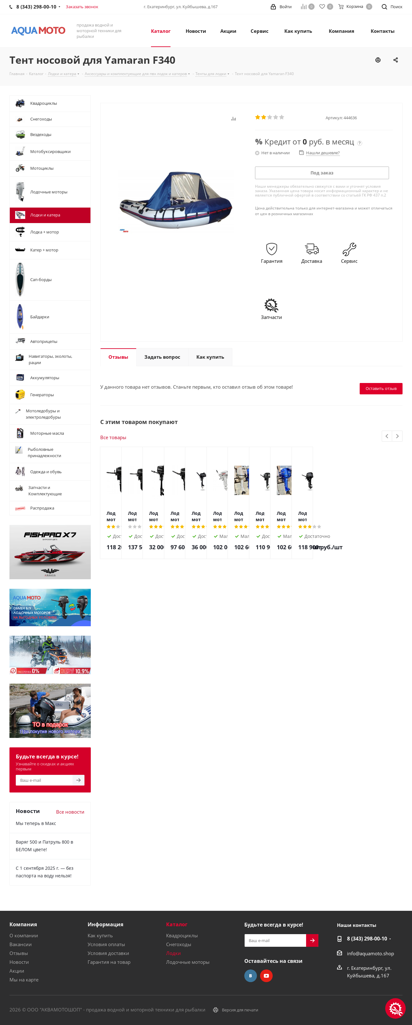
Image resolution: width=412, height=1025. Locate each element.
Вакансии (20, 944)
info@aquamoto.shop (370, 953)
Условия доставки (108, 953)
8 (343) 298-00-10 (367, 938)
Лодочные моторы (188, 962)
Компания (23, 924)
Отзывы (18, 953)
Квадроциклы (182, 935)
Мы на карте (23, 979)
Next (397, 436)
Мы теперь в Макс (36, 823)
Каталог (177, 924)
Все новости (70, 812)
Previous (387, 436)
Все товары (113, 437)
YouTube (266, 975)
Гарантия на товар (109, 962)
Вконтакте (250, 975)
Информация (105, 924)
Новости (19, 962)
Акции (16, 971)
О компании (23, 935)
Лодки (173, 953)
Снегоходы (178, 944)
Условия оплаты (106, 944)
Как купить (100, 935)
